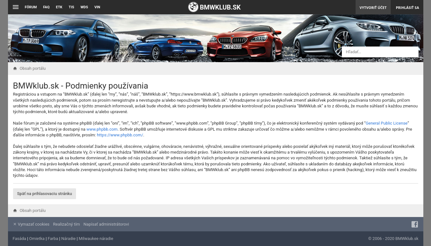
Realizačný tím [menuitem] (66, 224)
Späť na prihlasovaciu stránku (44, 193)
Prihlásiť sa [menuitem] (407, 7)
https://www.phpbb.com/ (120, 135)
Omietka (36, 238)
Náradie (68, 238)
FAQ (46, 7)
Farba (53, 238)
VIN (97, 7)
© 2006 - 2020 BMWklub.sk (393, 238)
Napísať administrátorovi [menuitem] (106, 224)
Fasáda (19, 238)
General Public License (386, 123)
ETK (59, 7)
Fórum (31, 7)
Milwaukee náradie (96, 238)
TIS (71, 7)
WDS (84, 7)
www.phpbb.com (102, 129)
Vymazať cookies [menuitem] (31, 224)
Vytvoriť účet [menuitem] (373, 7)
